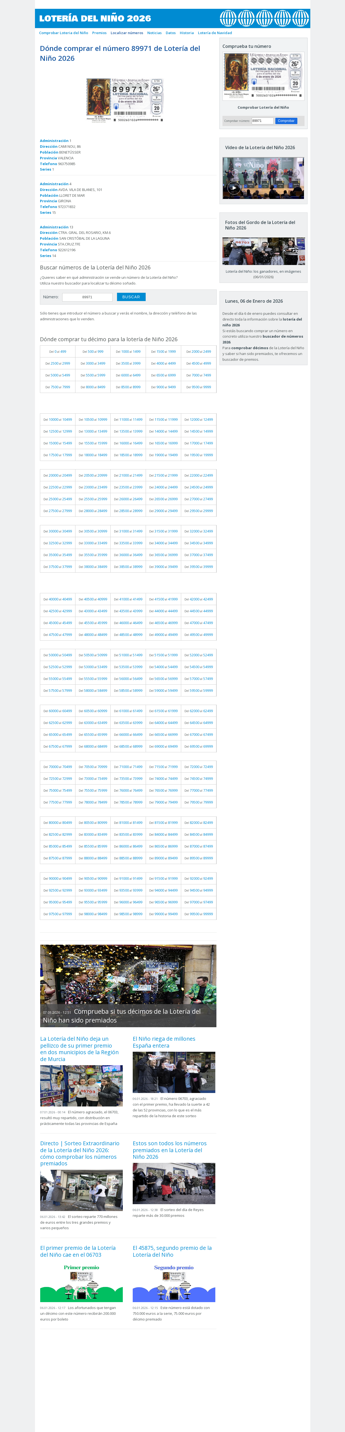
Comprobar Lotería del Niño (263, 107)
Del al (57, 351)
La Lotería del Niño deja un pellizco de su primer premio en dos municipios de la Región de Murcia (79, 1048)
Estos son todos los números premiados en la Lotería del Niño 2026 (170, 1149)
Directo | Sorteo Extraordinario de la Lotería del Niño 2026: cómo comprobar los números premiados (79, 1153)
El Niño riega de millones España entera (164, 1042)
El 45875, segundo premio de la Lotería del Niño (172, 1251)
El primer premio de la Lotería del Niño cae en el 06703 (78, 1251)
